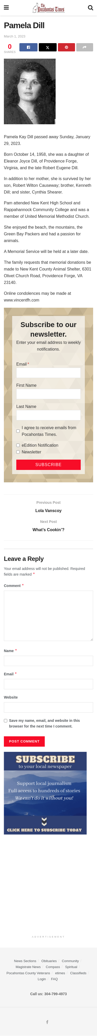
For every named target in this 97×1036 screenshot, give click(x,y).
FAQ (54, 979)
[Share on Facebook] (28, 47)
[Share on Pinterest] (66, 47)
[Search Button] (90, 8)
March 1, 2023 (14, 36)
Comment (14, 586)
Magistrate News (28, 967)
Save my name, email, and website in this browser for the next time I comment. (44, 724)
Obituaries (49, 961)
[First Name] (48, 394)
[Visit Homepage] (48, 8)
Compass (53, 967)
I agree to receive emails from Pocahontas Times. (49, 431)
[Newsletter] (18, 452)
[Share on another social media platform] (84, 47)
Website (11, 697)
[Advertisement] (48, 883)
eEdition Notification (40, 445)
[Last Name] (48, 415)
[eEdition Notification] (18, 445)
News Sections (25, 961)
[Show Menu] (6, 8)
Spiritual (71, 967)
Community (70, 961)
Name (10, 651)
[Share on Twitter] (48, 47)
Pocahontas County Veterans (28, 973)
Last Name (26, 406)
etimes (60, 973)
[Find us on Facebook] (47, 1022)
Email (21, 364)
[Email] (48, 373)
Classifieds (78, 973)
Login (42, 979)
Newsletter (31, 452)
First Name (26, 385)
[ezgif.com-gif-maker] (45, 793)
